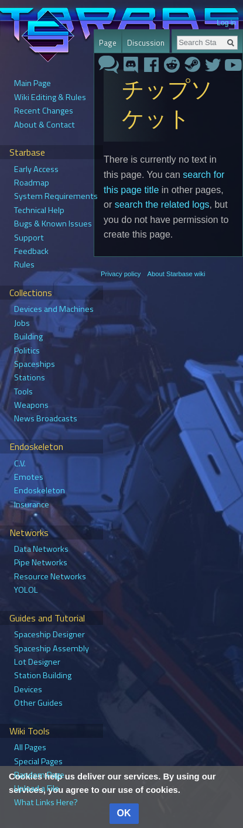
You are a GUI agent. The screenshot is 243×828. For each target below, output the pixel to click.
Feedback (31, 251)
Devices (28, 689)
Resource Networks (50, 576)
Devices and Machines (54, 309)
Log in (226, 23)
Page (108, 43)
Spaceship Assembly (51, 648)
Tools (23, 391)
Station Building (42, 675)
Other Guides (38, 702)
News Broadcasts (45, 418)
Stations (29, 377)
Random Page (39, 774)
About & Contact (44, 124)
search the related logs (162, 204)
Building (28, 336)
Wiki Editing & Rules (50, 97)
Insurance (31, 504)
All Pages (30, 747)
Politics (27, 350)
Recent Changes (43, 110)
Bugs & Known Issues (53, 223)
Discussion (146, 43)
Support (29, 237)
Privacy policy (121, 273)
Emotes (28, 476)
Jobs (22, 323)
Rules (24, 264)
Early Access (36, 169)
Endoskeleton (39, 490)
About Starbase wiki (177, 273)
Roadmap (31, 182)
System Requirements (56, 196)
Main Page (32, 83)
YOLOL (26, 589)
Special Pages (38, 761)
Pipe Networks (40, 562)
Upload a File (36, 788)
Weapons (31, 404)
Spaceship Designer (49, 634)
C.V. (20, 463)
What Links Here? (46, 802)
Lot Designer (37, 661)
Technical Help (39, 210)
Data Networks (41, 548)
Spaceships (34, 364)
